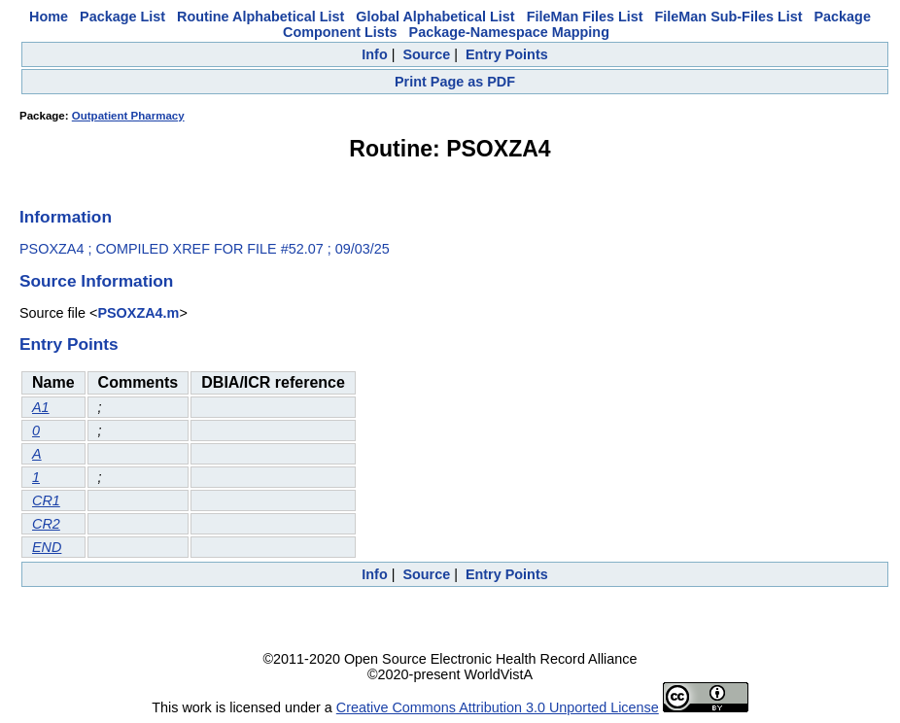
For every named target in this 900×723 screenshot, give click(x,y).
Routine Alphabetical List (260, 16)
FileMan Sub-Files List (729, 16)
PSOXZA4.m (138, 313)
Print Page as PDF (455, 81)
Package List (122, 16)
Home (48, 16)
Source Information (96, 281)
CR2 (46, 524)
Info (374, 54)
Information (65, 216)
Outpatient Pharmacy (128, 115)
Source (426, 54)
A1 (41, 407)
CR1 (46, 500)
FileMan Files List (585, 16)
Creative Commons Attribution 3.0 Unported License (497, 707)
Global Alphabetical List (435, 16)
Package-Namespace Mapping (509, 32)
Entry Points (507, 54)
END (46, 547)
